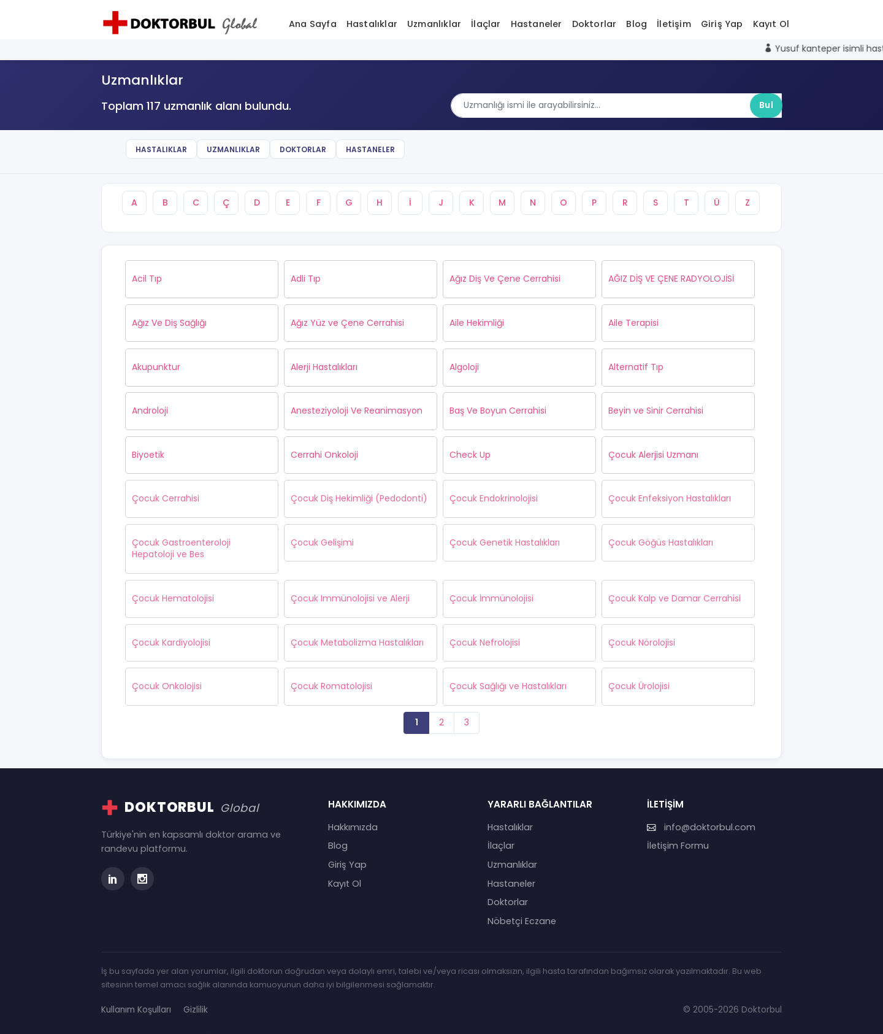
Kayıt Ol (771, 24)
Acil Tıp (147, 278)
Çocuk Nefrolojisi (484, 642)
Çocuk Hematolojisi (173, 598)
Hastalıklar (371, 24)
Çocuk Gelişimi (322, 542)
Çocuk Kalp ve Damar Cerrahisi (674, 598)
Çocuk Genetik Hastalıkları (504, 542)
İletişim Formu (678, 845)
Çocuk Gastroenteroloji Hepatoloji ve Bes (181, 548)
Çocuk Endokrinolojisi (493, 498)
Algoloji (464, 367)
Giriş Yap (722, 24)
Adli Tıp (306, 278)
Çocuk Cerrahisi (165, 498)
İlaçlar (485, 24)
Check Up (470, 455)
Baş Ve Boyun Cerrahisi (497, 410)
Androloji (150, 410)
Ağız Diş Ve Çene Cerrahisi (504, 278)
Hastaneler (536, 24)
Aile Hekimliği (476, 323)
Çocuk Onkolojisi (167, 686)
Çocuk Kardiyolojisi (171, 642)
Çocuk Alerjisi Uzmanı (653, 455)
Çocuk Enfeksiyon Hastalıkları (669, 498)
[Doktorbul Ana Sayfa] (182, 22)
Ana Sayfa (313, 24)
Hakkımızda (353, 827)
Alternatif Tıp (635, 367)
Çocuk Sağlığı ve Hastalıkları (508, 686)
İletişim (674, 24)
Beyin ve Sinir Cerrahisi (655, 410)
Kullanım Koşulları (136, 1010)
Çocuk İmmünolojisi (491, 598)
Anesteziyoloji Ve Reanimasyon (356, 410)
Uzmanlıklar (434, 24)
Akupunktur (156, 367)
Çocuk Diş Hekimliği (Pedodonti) (359, 498)
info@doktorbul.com (701, 827)
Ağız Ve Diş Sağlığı (169, 323)
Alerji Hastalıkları (324, 367)
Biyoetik (148, 455)
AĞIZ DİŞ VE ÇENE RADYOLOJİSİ (671, 278)
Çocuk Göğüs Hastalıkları (660, 542)
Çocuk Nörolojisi (641, 642)
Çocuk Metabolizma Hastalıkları (357, 642)
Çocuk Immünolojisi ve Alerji (350, 598)
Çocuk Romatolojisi (331, 686)
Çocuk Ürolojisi (639, 686)
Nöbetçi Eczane (521, 921)
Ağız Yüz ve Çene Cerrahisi (347, 323)
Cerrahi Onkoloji (324, 455)
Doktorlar (594, 24)
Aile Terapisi (633, 323)
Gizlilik (195, 1010)
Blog (636, 24)
